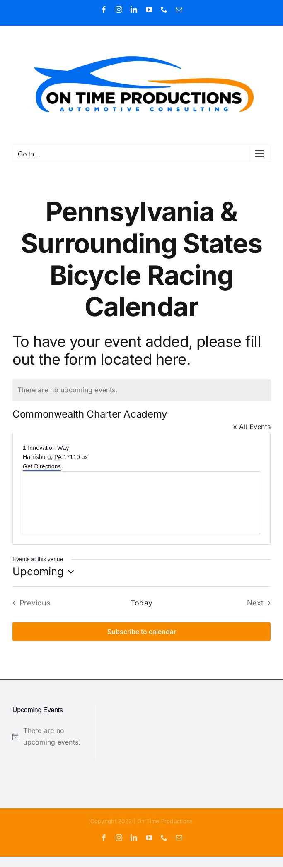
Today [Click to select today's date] (141, 602)
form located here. (127, 359)
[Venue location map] (141, 503)
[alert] (141, 390)
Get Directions (42, 466)
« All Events (252, 427)
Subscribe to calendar (141, 632)
